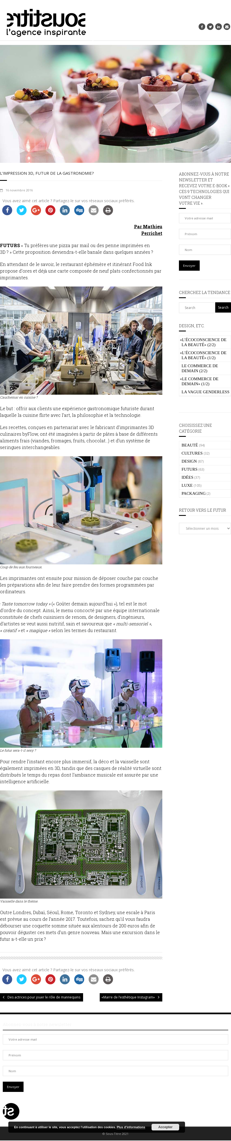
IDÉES (188, 477)
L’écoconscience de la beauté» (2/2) (203, 342)
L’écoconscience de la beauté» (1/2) (203, 355)
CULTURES (192, 453)
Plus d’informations (131, 1127)
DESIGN (189, 461)
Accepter (165, 1127)
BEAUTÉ (190, 445)
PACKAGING (194, 493)
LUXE (187, 485)
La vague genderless (206, 392)
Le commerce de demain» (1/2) (199, 381)
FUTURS (190, 469)
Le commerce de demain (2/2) (200, 368)
